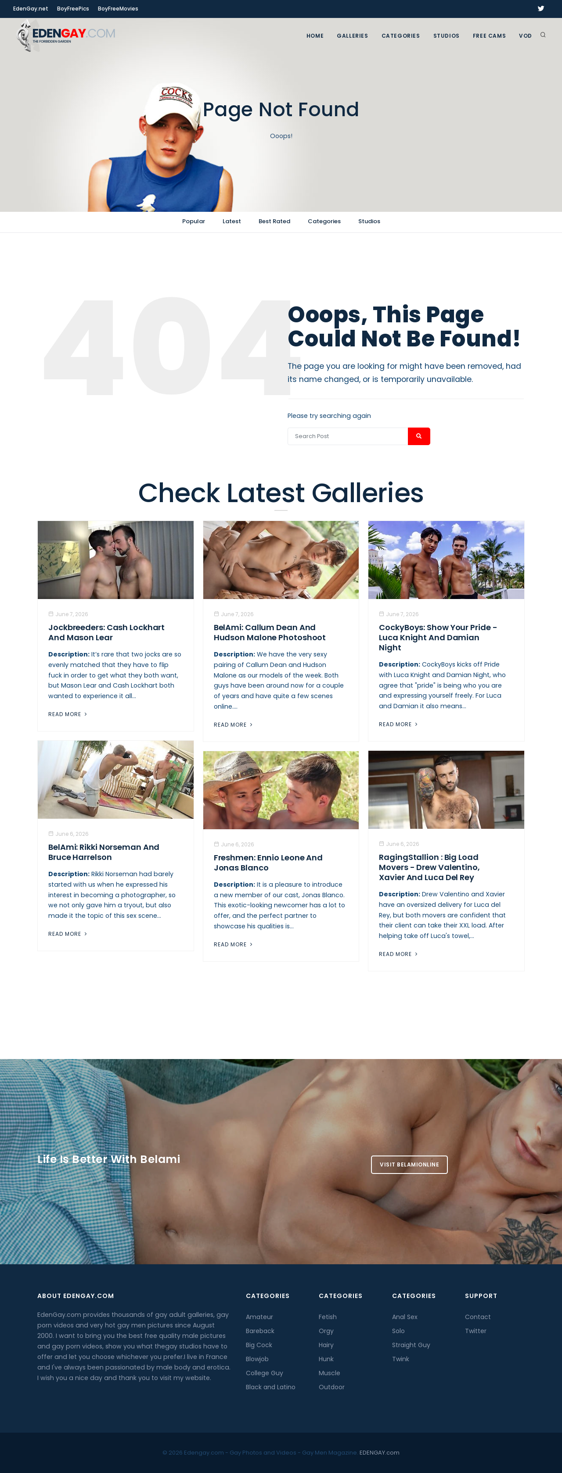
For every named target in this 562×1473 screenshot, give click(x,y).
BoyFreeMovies (118, 8)
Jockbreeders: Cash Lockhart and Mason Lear (106, 632)
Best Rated (274, 221)
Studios (446, 35)
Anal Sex (405, 1317)
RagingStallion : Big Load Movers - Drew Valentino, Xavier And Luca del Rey (429, 867)
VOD (525, 35)
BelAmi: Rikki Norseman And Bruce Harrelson (103, 852)
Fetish (328, 1317)
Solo (398, 1331)
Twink (400, 1359)
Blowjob (257, 1359)
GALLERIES (352, 35)
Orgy (326, 1331)
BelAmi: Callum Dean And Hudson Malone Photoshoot (270, 632)
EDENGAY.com (380, 1452)
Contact (478, 1317)
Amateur (259, 1317)
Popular (193, 221)
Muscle (329, 1373)
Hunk (326, 1359)
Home (315, 35)
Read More (68, 714)
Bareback (260, 1331)
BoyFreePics (73, 8)
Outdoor (332, 1387)
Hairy (326, 1345)
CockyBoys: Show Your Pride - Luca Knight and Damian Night (438, 637)
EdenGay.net (30, 8)
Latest (232, 221)
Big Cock (259, 1345)
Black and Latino (270, 1387)
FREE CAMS (489, 35)
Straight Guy (411, 1345)
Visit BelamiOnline (409, 1164)
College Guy (264, 1373)
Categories (401, 35)
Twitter (475, 1331)
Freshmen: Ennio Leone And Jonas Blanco (268, 862)
